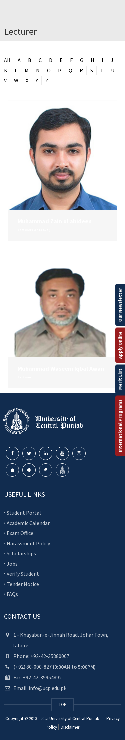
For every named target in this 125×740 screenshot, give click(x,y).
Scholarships (21, 553)
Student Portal (24, 512)
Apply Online (120, 345)
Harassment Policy (28, 543)
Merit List (120, 379)
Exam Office (20, 533)
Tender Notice (23, 583)
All (7, 60)
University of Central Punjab (74, 718)
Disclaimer (69, 727)
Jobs (12, 563)
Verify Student (23, 573)
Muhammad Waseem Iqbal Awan (61, 368)
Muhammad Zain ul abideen (55, 221)
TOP (63, 704)
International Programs (120, 426)
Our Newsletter (120, 305)
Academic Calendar (28, 522)
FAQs (12, 594)
